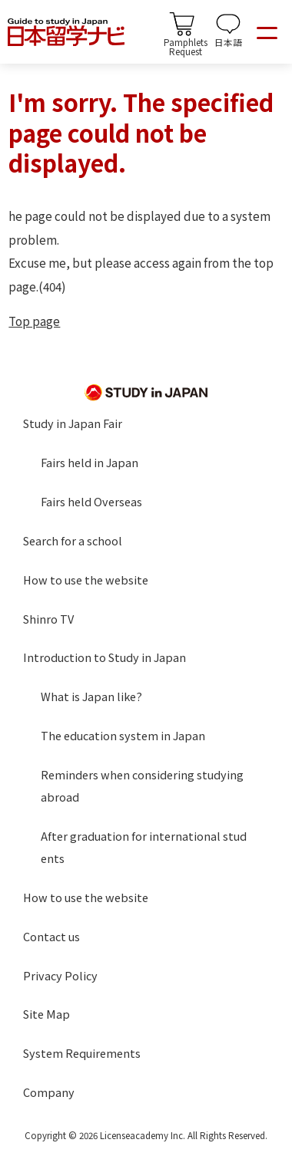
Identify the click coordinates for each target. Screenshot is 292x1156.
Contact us (51, 936)
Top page (34, 320)
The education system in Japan (123, 735)
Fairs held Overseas (91, 501)
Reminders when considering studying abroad (142, 785)
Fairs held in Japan (89, 462)
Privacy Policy (60, 975)
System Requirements (82, 1053)
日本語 (228, 42)
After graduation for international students (144, 847)
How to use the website (85, 579)
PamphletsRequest (185, 46)
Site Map (46, 1014)
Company (49, 1092)
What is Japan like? (91, 696)
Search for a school (72, 540)
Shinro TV (48, 619)
